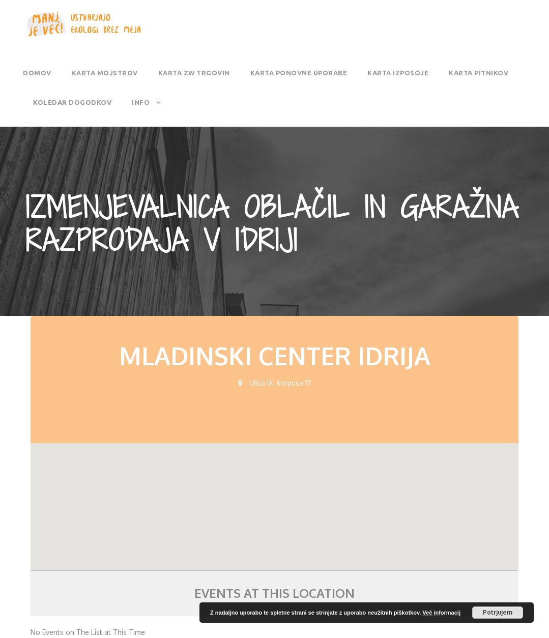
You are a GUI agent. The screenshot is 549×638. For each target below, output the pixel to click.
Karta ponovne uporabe (299, 72)
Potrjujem (497, 612)
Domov (37, 72)
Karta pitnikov (478, 72)
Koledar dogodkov (72, 102)
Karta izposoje (397, 72)
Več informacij (441, 613)
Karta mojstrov (105, 72)
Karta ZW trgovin (194, 72)
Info (141, 102)
